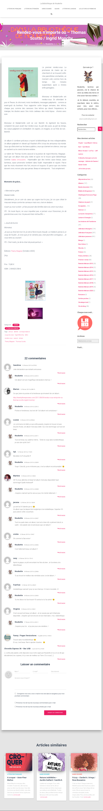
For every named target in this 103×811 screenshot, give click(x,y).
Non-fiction (82, 244)
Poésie (80, 252)
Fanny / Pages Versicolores (24, 635)
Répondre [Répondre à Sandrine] (61, 373)
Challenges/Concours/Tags (87, 195)
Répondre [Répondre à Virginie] (61, 619)
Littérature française (14, 8)
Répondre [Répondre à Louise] (61, 433)
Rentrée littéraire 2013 (85, 263)
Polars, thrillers (83, 256)
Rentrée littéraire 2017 (85, 279)
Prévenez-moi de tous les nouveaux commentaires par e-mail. (36, 702)
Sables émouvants (18, 160)
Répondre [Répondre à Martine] (61, 486)
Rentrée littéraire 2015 (85, 271)
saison (16, 338)
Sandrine (17, 365)
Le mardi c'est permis (85, 213)
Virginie (16, 609)
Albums (57, 8)
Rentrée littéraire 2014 (85, 267)
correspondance (24, 331)
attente (16, 331)
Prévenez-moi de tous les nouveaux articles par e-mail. (33, 706)
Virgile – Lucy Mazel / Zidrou (87, 143)
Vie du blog (82, 306)
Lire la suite (16, 794)
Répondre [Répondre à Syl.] (61, 459)
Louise (16, 420)
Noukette (19, 375)
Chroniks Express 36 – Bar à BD (17, 648)
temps (21, 338)
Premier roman (83, 259)
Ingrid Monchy (19, 335)
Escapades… (82, 206)
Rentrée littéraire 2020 (85, 290)
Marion (16, 389)
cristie (16, 534)
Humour (81, 210)
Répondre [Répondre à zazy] (61, 568)
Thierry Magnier (17, 251)
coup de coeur (9, 335)
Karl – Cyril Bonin (84, 147)
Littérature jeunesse (69, 8)
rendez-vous (9, 338)
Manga (80, 240)
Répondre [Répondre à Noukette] (61, 383)
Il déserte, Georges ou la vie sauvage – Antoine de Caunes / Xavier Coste (88, 161)
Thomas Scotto (21, 341)
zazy (15, 558)
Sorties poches (83, 298)
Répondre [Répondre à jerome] (61, 515)
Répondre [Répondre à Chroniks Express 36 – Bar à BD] (61, 659)
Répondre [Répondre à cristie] (61, 542)
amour (11, 331)
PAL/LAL (81, 248)
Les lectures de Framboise (87, 8)
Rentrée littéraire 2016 (85, 275)
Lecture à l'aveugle (84, 217)
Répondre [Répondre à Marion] (61, 403)
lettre (26, 335)
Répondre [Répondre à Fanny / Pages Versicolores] (61, 646)
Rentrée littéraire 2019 (85, 287)
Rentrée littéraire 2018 (85, 283)
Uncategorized (83, 302)
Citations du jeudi (84, 202)
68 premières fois (84, 179)
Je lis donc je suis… (84, 168)
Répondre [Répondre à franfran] (61, 592)
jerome (16, 502)
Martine (16, 476)
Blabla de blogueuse (85, 191)
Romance (81, 294)
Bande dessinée (47, 8)
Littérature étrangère (31, 8)
